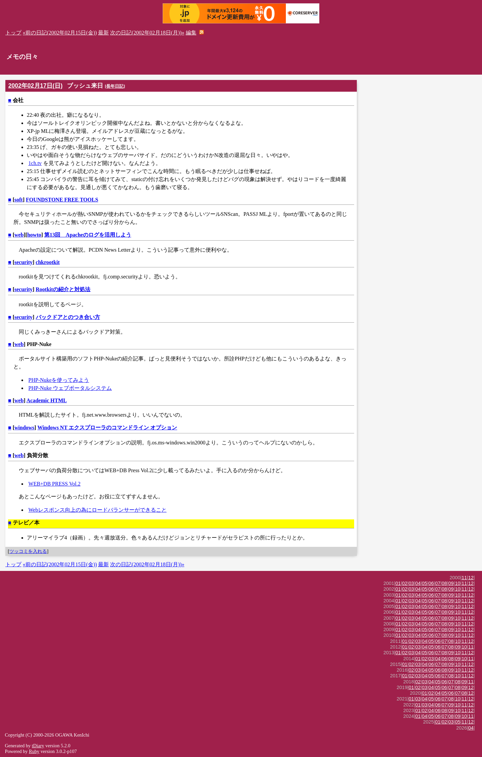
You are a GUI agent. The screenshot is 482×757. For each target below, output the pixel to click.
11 (464, 577)
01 (398, 583)
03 (411, 583)
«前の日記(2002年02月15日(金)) (60, 32)
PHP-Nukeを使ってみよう (58, 380)
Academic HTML (46, 400)
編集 (191, 32)
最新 (103, 32)
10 (457, 583)
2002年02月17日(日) (35, 85)
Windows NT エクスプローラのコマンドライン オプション (107, 427)
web (19, 235)
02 (404, 583)
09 (451, 583)
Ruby (34, 751)
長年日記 (115, 86)
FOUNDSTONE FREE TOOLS (62, 199)
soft (18, 199)
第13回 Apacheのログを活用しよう (87, 235)
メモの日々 (22, 56)
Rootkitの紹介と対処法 (63, 289)
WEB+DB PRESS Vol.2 (54, 484)
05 (424, 583)
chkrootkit (48, 262)
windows (24, 427)
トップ (13, 32)
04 (418, 583)
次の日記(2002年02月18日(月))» (147, 32)
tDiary (38, 745)
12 (471, 577)
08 (444, 583)
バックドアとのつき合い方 (68, 317)
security (23, 262)
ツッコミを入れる (28, 551)
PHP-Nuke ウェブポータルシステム (70, 388)
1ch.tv (35, 163)
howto (34, 235)
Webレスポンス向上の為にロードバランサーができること (97, 510)
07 (437, 583)
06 (431, 583)
